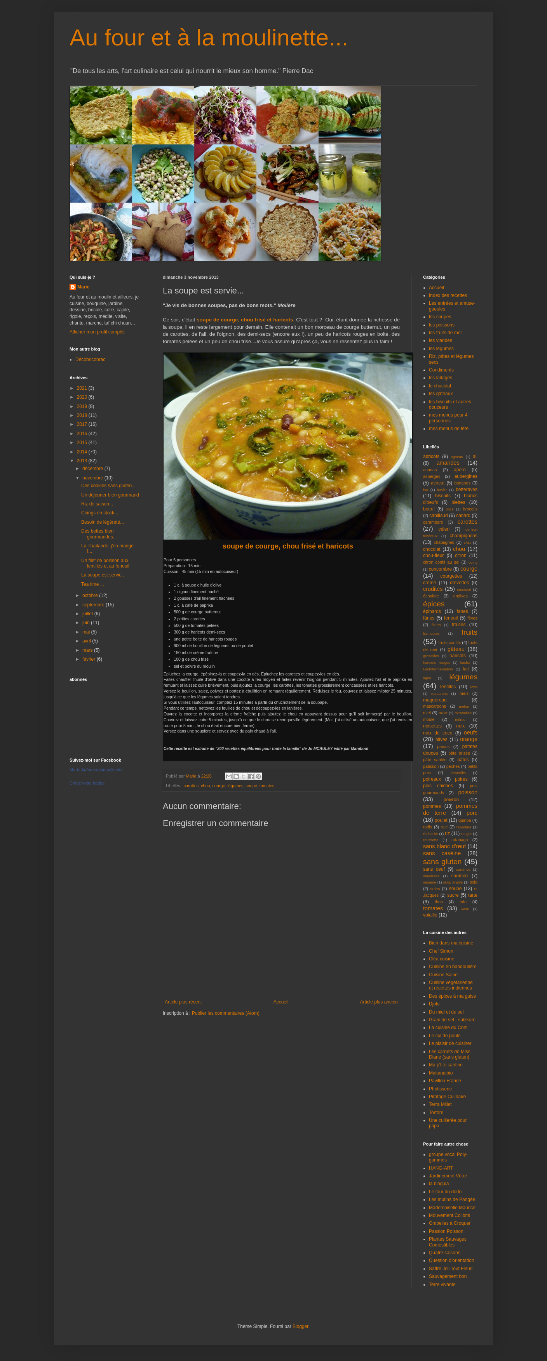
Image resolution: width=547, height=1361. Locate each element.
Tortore (436, 1112)
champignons (463, 535)
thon (439, 901)
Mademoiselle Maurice (452, 1207)
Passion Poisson (446, 1231)
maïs (464, 693)
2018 (83, 415)
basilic (442, 490)
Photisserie (440, 1089)
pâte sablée (434, 759)
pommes (432, 806)
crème (429, 582)
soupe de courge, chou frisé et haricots (245, 320)
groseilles (431, 656)
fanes (462, 611)
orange (468, 739)
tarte (472, 895)
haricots (457, 655)
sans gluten (442, 862)
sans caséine (442, 853)
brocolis (470, 509)
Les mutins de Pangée (452, 1199)
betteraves (466, 489)
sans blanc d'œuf (444, 846)
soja (473, 882)
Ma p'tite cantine (446, 1065)
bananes (462, 483)
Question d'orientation (451, 1260)
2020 (83, 397)
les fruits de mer (445, 332)
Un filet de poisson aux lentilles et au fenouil (105, 563)
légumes (235, 785)
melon (464, 706)
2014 (83, 452)
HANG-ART (441, 1168)
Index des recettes (448, 295)
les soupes (440, 316)
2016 (83, 433)
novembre (93, 478)
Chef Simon (441, 951)
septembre (94, 605)
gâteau (456, 649)
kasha (465, 662)
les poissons (442, 325)
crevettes (459, 582)
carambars (433, 522)
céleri (443, 529)
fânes (428, 618)
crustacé (464, 589)
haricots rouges (436, 662)
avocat (437, 483)
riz (447, 833)
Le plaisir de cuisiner (450, 1043)
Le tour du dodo (445, 1191)
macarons (439, 693)
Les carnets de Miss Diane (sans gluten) (449, 1054)
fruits (469, 632)
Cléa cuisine (441, 959)
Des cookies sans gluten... (108, 485)
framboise (431, 633)
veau (465, 909)
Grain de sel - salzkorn (452, 1019)
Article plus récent (183, 1002)
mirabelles (463, 713)
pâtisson (431, 766)
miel (427, 712)
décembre (93, 468)
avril (87, 641)
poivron (451, 799)
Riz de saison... (97, 504)
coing (473, 562)
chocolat (432, 549)
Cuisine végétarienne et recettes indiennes (451, 985)
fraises (458, 624)
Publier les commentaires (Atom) (226, 1013)
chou (205, 785)
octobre (90, 595)
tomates (267, 785)
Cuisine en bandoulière (453, 966)
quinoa (464, 820)
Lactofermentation (438, 669)
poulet (441, 820)
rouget (466, 834)
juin (86, 622)
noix (460, 726)
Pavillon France (445, 1080)
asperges (431, 476)
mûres (460, 719)
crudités (432, 589)
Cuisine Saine (443, 974)
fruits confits (450, 642)
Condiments (441, 370)
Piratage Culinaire (447, 1096)
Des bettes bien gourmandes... (99, 533)
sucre (452, 895)
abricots (431, 456)
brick (449, 509)
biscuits (443, 495)
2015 (83, 442)
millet (443, 713)
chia (467, 542)
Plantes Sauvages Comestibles (448, 1241)
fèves (472, 618)
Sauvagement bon (448, 1276)
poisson (467, 792)
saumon (459, 875)
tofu (463, 901)
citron (460, 555)
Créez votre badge (87, 783)
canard (463, 515)
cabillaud (438, 515)
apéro (460, 469)
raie (444, 827)
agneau (457, 457)
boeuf (429, 509)
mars (88, 650)
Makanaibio (441, 1073)
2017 (83, 424)
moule (428, 719)
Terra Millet (440, 1104)
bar (426, 490)
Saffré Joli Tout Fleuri (450, 1268)
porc (472, 813)
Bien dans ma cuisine (451, 943)
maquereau (435, 700)
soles (435, 888)
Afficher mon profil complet (97, 332)
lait (466, 669)
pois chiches (438, 785)
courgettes (451, 576)
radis (427, 827)
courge (218, 785)
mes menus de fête (449, 428)
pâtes (463, 759)
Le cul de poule (444, 1035)
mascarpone (434, 706)
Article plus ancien (379, 1002)
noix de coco (437, 733)
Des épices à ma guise (452, 996)
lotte (473, 687)
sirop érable (453, 882)
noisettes (432, 726)
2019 (83, 406)
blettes (458, 502)
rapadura (463, 827)
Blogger (300, 1326)
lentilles (448, 686)
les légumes (441, 348)
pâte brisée (459, 753)
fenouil (451, 618)
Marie (83, 287)
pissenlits (457, 773)
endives (460, 596)
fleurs (436, 625)
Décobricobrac (90, 359)
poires (461, 779)
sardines (463, 869)
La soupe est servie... (103, 575)
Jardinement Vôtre (448, 1176)
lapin (427, 678)
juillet (88, 613)
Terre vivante (442, 1284)
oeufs (470, 732)
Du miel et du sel (446, 1012)
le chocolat (440, 386)
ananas (430, 469)
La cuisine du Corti (448, 1027)
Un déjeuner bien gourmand (110, 495)
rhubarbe (430, 834)
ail (475, 456)
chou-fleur (433, 555)
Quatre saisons (444, 1252)
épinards (432, 611)
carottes (191, 785)
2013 (83, 461)
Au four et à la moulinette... (209, 37)
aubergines (466, 476)
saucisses (431, 876)
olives (442, 739)
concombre (440, 569)
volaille (430, 915)
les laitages (440, 377)
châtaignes (444, 542)
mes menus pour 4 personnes (448, 417)
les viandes (440, 340)
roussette (430, 840)
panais (443, 746)
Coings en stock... (99, 513)
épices (433, 604)
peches (453, 766)
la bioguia (439, 1183)
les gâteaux (441, 393)
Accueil (281, 1002)
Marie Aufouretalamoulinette (96, 769)
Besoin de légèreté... (102, 522)
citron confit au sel (441, 562)
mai (86, 632)
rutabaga (459, 839)
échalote (431, 596)
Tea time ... (92, 584)
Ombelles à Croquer (449, 1223)
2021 (83, 388)
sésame (429, 882)
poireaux (432, 779)
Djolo (434, 1004)
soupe (251, 785)
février (89, 659)
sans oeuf (434, 869)
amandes (448, 463)
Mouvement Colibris (449, 1215)
